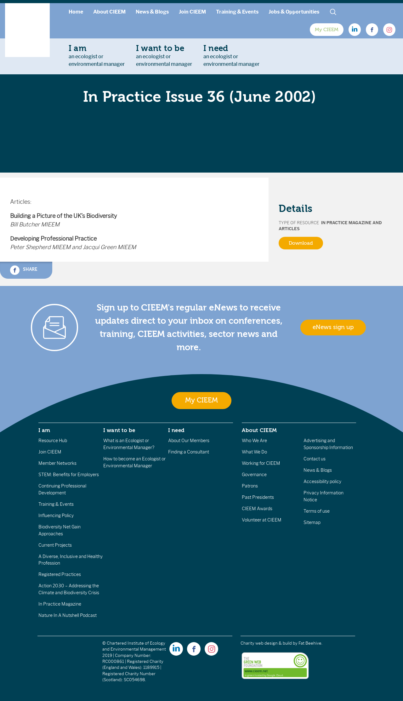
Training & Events (237, 12)
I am (44, 430)
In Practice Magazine (59, 604)
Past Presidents (258, 497)
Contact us (315, 459)
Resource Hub (52, 440)
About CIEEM (109, 12)
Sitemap (312, 522)
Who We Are (254, 440)
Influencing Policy (56, 515)
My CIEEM (326, 29)
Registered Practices (59, 574)
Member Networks (57, 463)
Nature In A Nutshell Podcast (67, 615)
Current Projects (55, 545)
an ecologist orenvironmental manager (97, 55)
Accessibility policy (322, 481)
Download (301, 243)
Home (76, 12)
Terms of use (317, 511)
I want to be (119, 430)
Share (23, 270)
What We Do (254, 452)
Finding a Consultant (188, 452)
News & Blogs (152, 12)
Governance (254, 474)
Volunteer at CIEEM (261, 520)
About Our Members (188, 440)
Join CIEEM (192, 12)
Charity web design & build (266, 643)
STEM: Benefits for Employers (68, 474)
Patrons (250, 486)
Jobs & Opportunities (294, 12)
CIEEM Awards (257, 508)
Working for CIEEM (261, 463)
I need (176, 430)
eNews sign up (333, 327)
